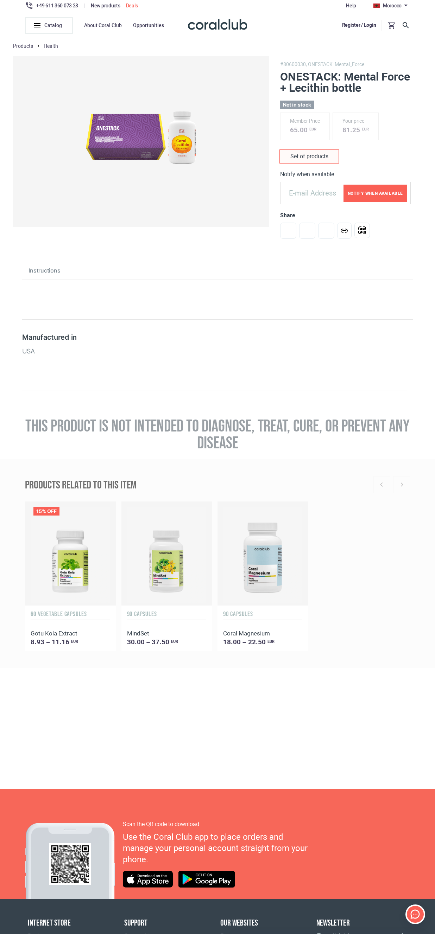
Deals (132, 5)
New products (105, 5)
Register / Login (359, 25)
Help (351, 5)
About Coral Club (103, 25)
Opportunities (148, 25)
